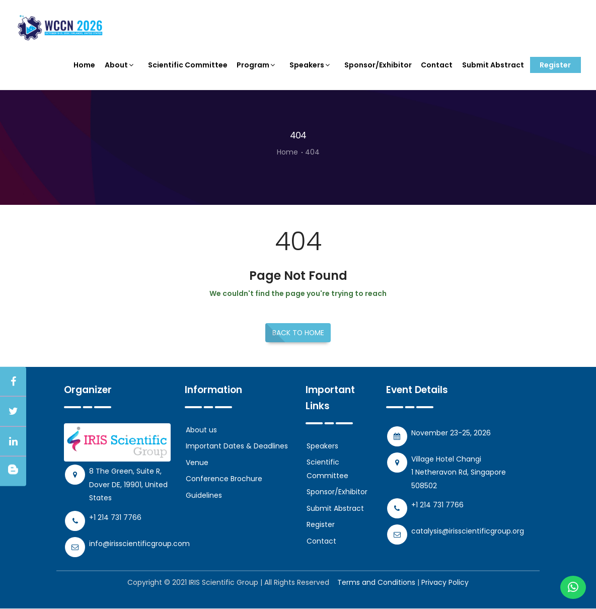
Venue (197, 464)
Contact (437, 65)
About (120, 65)
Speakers (310, 65)
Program (257, 65)
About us (201, 431)
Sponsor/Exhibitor (378, 65)
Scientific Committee (188, 65)
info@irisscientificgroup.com (139, 544)
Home (85, 65)
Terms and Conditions (376, 583)
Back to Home (298, 334)
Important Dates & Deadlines (237, 447)
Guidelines (204, 496)
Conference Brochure (224, 480)
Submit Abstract (493, 65)
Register (555, 65)
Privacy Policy (445, 583)
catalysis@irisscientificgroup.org (467, 532)
